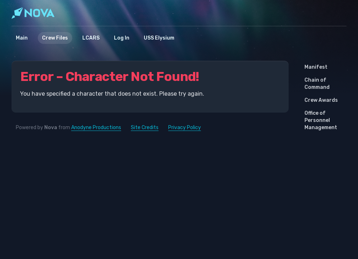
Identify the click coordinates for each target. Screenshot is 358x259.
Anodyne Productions (96, 127)
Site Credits (145, 127)
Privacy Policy (184, 127)
